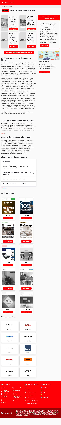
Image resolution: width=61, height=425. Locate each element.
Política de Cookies (30, 404)
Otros (3, 409)
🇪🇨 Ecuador (43, 401)
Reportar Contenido (30, 401)
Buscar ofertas (44, 45)
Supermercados (17, 394)
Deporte (4, 403)
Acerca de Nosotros (30, 399)
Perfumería (16, 397)
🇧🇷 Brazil (43, 397)
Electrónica (4, 400)
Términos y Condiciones (31, 407)
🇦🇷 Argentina (44, 394)
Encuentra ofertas (44, 72)
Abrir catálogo (13, 29)
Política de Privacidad (31, 410)
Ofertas (4, 394)
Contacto (28, 396)
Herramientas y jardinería (16, 404)
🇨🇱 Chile (43, 399)
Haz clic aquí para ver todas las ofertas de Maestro (19, 52)
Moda (3, 407)
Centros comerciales (5, 398)
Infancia (15, 407)
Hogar (5, 6)
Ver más (3, 133)
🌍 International (44, 404)
